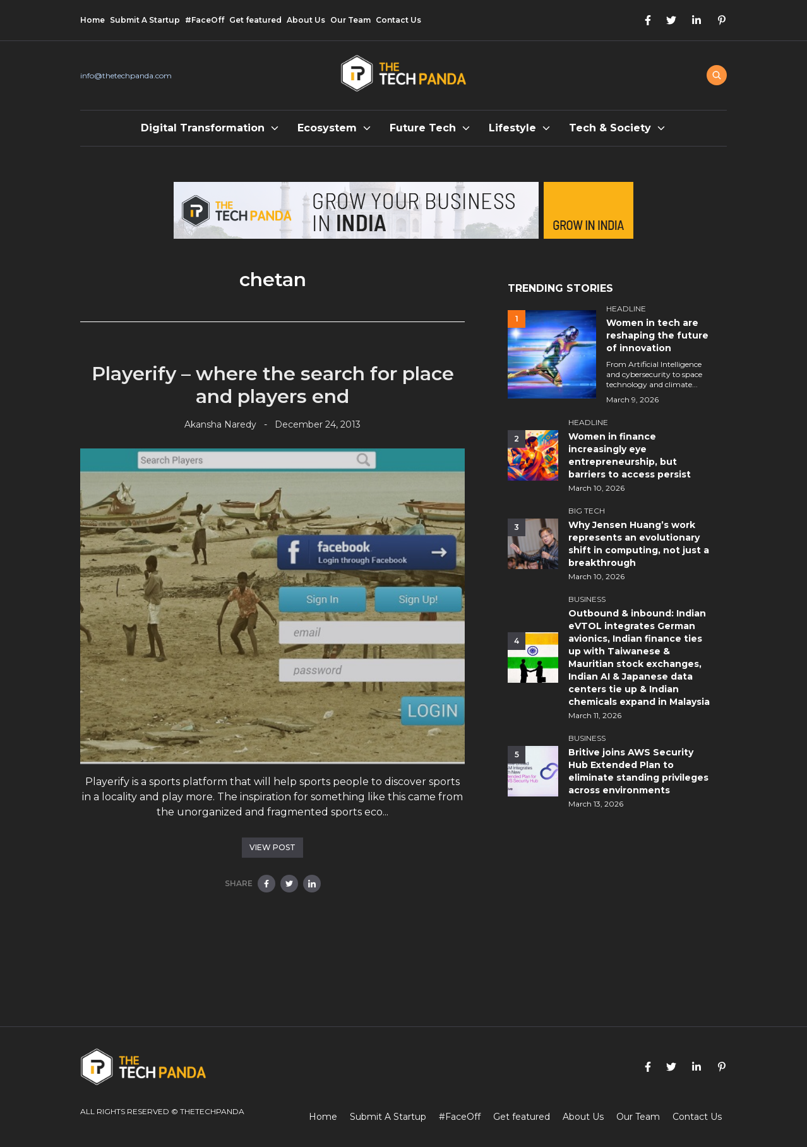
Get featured (255, 20)
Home (92, 20)
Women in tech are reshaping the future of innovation (657, 335)
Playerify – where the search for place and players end (273, 385)
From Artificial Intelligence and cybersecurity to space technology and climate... (654, 374)
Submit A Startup (145, 20)
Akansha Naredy (220, 424)
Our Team (350, 20)
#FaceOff (204, 20)
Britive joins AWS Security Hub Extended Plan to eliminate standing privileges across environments (638, 771)
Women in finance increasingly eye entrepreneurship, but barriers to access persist (629, 455)
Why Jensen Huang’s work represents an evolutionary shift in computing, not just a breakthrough (638, 543)
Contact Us (398, 20)
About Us (306, 20)
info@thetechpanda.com (126, 75)
